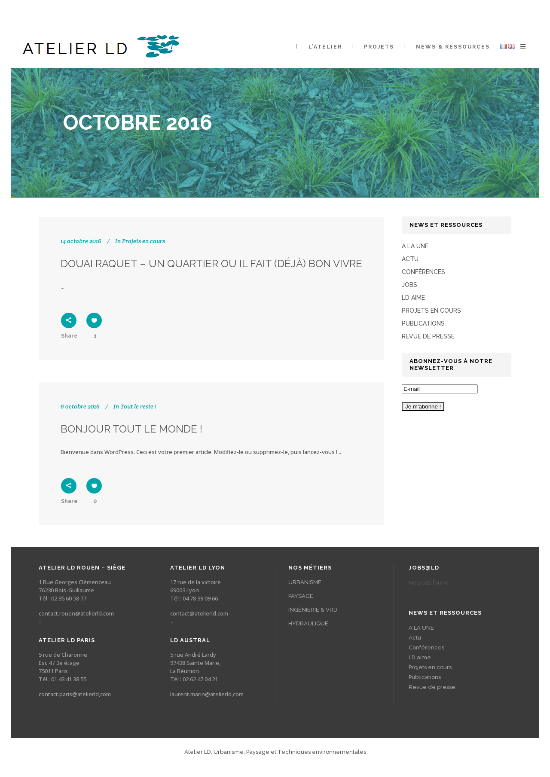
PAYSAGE (300, 596)
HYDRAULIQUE (308, 623)
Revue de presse (428, 336)
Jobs (409, 284)
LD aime (413, 297)
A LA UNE (415, 246)
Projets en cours (143, 241)
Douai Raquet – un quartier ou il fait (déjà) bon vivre (211, 263)
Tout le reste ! (138, 406)
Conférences (423, 271)
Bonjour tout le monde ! (131, 429)
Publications (423, 323)
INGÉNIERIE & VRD (312, 609)
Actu (410, 259)
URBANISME (304, 582)
